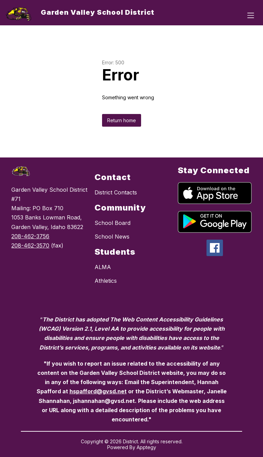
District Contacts (116, 192)
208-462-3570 (30, 245)
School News (112, 236)
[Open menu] (251, 15)
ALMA (103, 267)
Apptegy (146, 447)
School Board (112, 222)
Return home (121, 120)
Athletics (106, 280)
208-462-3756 (30, 236)
